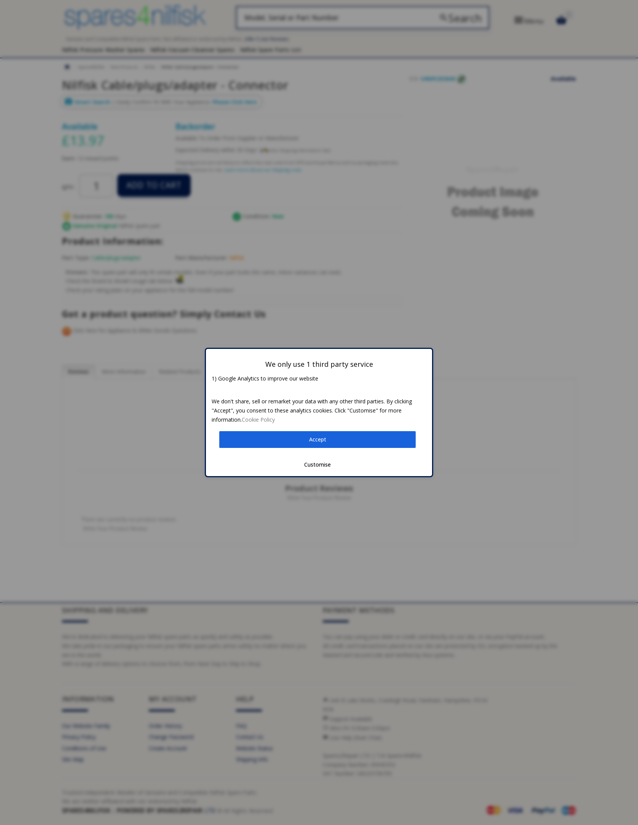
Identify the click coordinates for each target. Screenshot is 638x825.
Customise (317, 464)
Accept (317, 439)
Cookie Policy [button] (258, 419)
